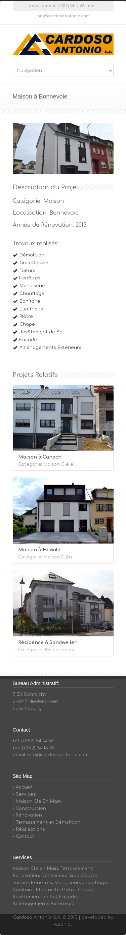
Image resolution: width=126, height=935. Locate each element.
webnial (63, 924)
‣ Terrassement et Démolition (46, 822)
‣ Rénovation (27, 815)
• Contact (23, 836)
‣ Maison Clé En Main (37, 801)
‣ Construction (29, 808)
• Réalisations (29, 829)
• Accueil (23, 787)
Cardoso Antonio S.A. (37, 917)
